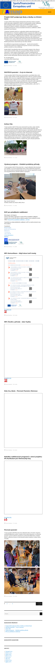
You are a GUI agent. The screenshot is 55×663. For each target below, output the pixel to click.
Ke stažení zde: (8, 519)
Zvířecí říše (8, 124)
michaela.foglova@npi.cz (8, 235)
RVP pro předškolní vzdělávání (16, 212)
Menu (49, 12)
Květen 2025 (8, 652)
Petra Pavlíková (9, 65)
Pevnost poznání (10, 530)
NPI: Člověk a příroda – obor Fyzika (17, 322)
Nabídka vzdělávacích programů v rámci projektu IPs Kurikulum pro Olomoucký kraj (23, 457)
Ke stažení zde (7, 311)
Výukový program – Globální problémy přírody (21, 164)
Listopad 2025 (8, 651)
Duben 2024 (8, 661)
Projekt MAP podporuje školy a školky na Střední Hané (18, 626)
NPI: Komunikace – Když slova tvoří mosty (20, 253)
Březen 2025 (8, 655)
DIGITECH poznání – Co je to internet (18, 72)
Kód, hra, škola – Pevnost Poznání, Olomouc (21, 391)
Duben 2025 (8, 654)
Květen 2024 (8, 660)
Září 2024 (7, 658)
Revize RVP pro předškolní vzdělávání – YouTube (19, 219)
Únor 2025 (8, 657)
